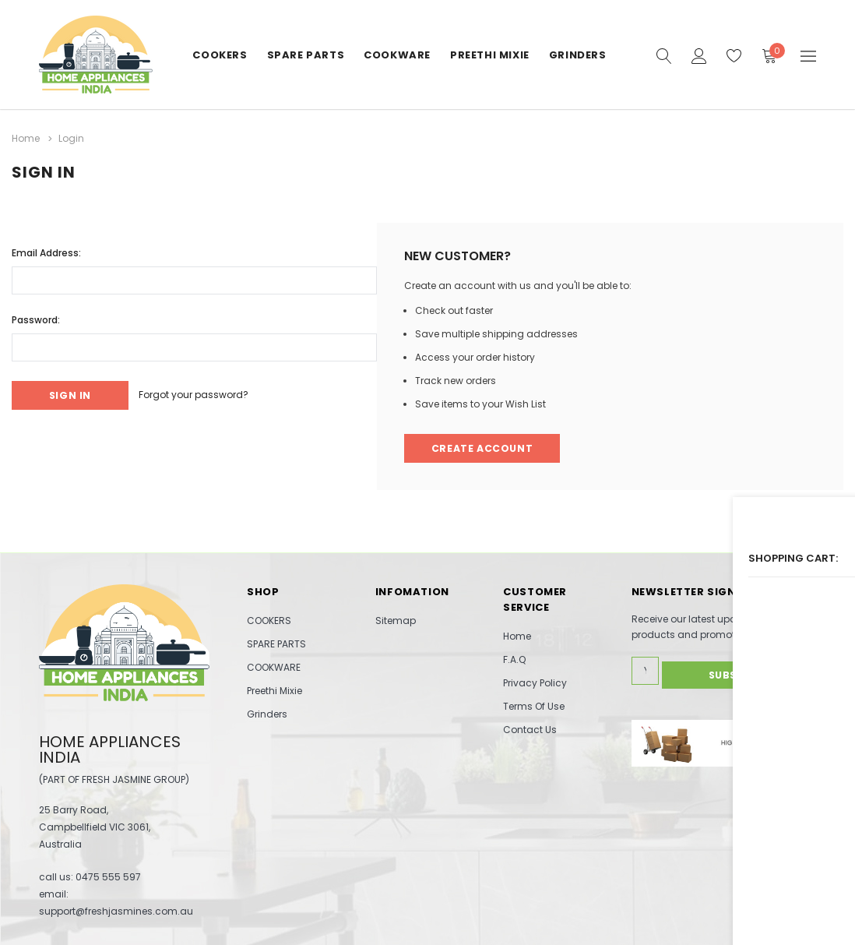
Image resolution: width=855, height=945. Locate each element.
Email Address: (46, 249)
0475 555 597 (108, 876)
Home (517, 636)
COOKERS (219, 55)
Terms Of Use (534, 706)
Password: (36, 316)
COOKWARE (397, 55)
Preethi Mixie (490, 55)
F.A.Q (514, 659)
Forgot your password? (209, 393)
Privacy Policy (535, 682)
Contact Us (530, 729)
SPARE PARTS (306, 55)
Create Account (484, 446)
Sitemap (395, 620)
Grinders (578, 55)
